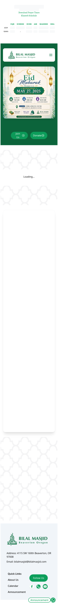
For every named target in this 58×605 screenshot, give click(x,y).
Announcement (39, 600)
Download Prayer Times (29, 12)
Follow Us (38, 562)
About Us (14, 563)
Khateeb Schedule (29, 15)
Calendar (14, 569)
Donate (37, 147)
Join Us (18, 147)
